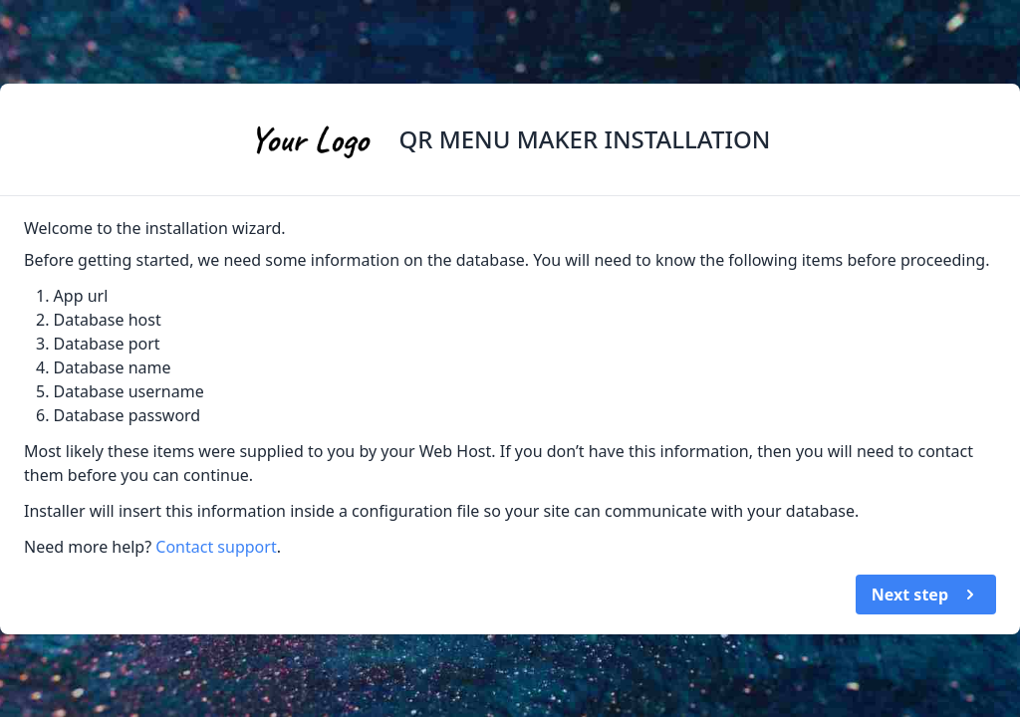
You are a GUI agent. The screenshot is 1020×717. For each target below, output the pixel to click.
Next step (926, 594)
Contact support (215, 547)
